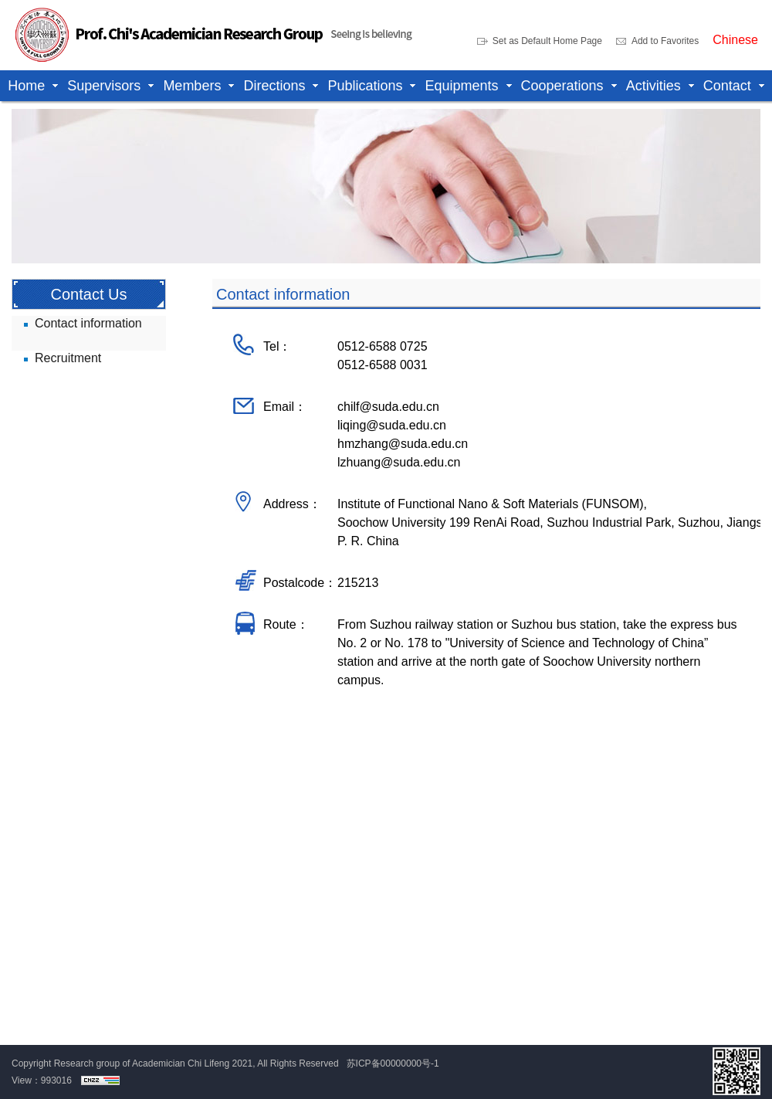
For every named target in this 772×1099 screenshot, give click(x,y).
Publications (364, 85)
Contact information (88, 323)
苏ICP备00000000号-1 (393, 1063)
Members (192, 85)
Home (26, 85)
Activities (653, 85)
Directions (274, 85)
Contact (727, 85)
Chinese (735, 40)
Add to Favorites (665, 41)
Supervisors (104, 85)
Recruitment (68, 358)
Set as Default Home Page (547, 41)
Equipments (461, 85)
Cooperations (562, 85)
